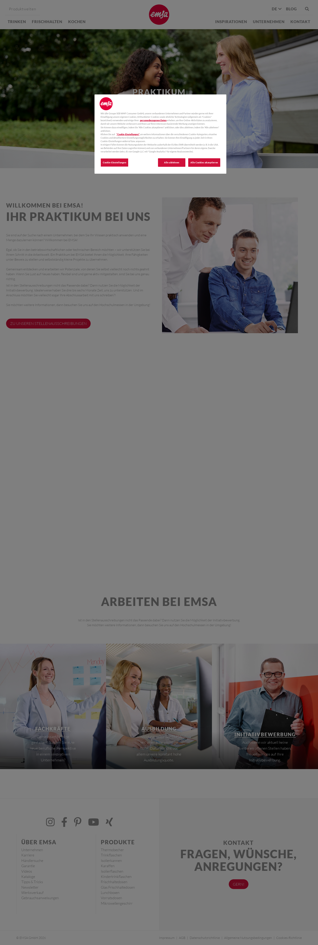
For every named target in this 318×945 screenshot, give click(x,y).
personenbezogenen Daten (153, 120)
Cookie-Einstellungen (114, 162)
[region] (160, 134)
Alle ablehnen (171, 162)
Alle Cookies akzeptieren (204, 162)
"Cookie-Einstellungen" (128, 134)
